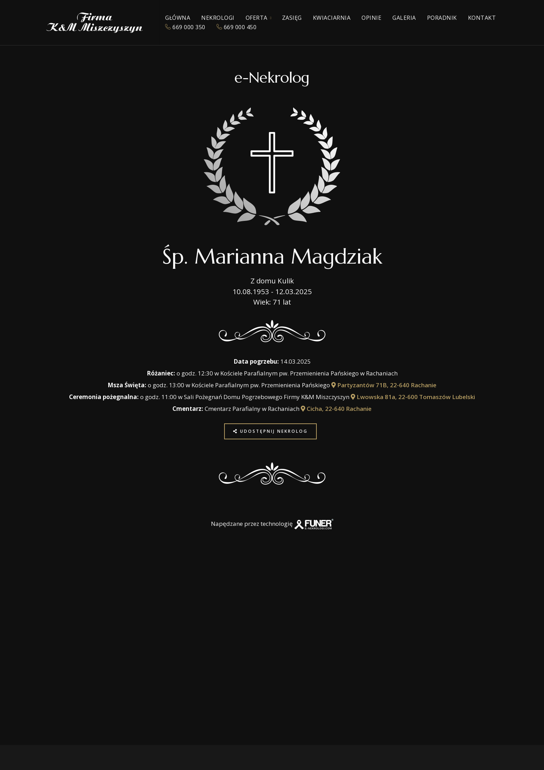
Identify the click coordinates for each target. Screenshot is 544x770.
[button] (18, 725)
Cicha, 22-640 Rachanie (336, 409)
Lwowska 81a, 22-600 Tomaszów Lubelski (413, 397)
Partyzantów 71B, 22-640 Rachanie (383, 385)
